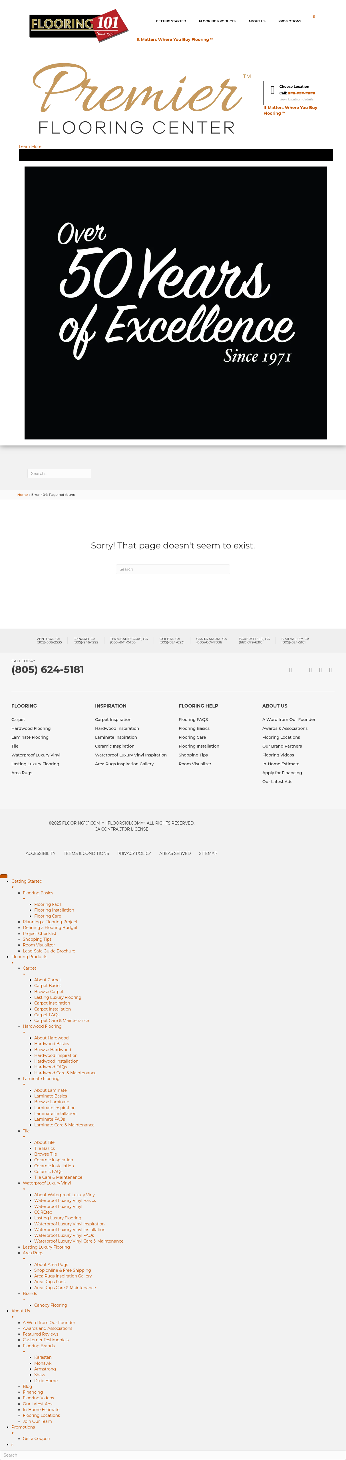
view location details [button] (296, 99)
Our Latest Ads (277, 781)
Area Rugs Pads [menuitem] (50, 1281)
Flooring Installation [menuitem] (54, 910)
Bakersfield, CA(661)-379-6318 (254, 640)
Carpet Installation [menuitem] (52, 1009)
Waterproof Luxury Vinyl (36, 755)
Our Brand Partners (282, 746)
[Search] (173, 569)
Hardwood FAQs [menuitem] (50, 1066)
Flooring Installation (199, 746)
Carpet (18, 719)
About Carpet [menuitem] (47, 979)
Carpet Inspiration (113, 719)
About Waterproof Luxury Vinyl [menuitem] (65, 1194)
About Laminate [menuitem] (50, 1090)
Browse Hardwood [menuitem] (52, 1049)
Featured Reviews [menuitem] (40, 1334)
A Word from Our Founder (288, 719)
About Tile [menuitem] (44, 1142)
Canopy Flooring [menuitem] (50, 1305)
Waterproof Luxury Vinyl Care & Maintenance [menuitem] (79, 1241)
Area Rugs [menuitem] (184, 1256)
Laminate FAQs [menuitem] (49, 1119)
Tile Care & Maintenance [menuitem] (58, 1177)
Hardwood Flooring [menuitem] (184, 1029)
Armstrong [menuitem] (45, 1369)
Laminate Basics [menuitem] (50, 1096)
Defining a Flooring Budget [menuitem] (50, 927)
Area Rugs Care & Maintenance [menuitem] (65, 1287)
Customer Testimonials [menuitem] (46, 1339)
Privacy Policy (134, 853)
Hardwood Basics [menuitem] (51, 1043)
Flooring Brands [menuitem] (184, 1349)
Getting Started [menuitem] (178, 884)
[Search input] (59, 473)
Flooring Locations (281, 737)
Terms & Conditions (86, 853)
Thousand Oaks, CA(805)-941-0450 (129, 640)
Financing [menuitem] (33, 1392)
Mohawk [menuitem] (42, 1363)
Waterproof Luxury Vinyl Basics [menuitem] (65, 1200)
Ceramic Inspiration (114, 746)
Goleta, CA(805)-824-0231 (172, 640)
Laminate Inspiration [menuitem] (55, 1107)
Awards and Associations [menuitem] (47, 1328)
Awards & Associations (284, 728)
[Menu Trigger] (3, 876)
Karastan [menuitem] (43, 1357)
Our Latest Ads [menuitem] (37, 1403)
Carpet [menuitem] (184, 971)
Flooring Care (192, 737)
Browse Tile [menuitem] (45, 1154)
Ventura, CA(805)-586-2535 (49, 640)
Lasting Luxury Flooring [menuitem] (57, 997)
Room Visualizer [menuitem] (39, 945)
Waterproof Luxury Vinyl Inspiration (131, 755)
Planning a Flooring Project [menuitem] (50, 921)
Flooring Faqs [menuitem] (47, 904)
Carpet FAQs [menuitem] (46, 1014)
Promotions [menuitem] (178, 1430)
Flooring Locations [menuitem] (41, 1415)
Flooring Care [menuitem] (47, 916)
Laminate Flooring (30, 737)
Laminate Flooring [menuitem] (184, 1081)
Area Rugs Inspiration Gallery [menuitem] (63, 1276)
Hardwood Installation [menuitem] (56, 1061)
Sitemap (208, 853)
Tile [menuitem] (184, 1134)
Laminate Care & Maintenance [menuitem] (64, 1125)
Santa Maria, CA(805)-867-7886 (211, 640)
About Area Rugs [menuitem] (51, 1264)
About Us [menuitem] (178, 1314)
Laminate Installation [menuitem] (55, 1113)
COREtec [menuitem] (43, 1212)
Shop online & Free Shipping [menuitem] (62, 1270)
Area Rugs (21, 772)
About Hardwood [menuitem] (51, 1038)
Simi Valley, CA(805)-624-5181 (295, 640)
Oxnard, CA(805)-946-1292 (85, 640)
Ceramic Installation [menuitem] (54, 1165)
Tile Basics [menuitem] (44, 1148)
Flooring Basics (194, 728)
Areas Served (175, 853)
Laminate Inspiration (116, 737)
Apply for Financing (282, 772)
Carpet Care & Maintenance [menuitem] (61, 1020)
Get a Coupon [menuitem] (36, 1438)
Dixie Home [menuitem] (46, 1380)
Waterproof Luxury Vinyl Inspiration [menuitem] (69, 1224)
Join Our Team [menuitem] (37, 1421)
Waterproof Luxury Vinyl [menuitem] (184, 1186)
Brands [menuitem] (184, 1296)
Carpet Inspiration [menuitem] (52, 1003)
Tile (15, 746)
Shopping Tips (193, 755)
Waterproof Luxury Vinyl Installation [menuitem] (70, 1229)
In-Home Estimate (280, 763)
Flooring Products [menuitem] (178, 960)
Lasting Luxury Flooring (35, 763)
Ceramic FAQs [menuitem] (48, 1171)
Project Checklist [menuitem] (40, 933)
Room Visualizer (195, 763)
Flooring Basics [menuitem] (184, 896)
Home (22, 494)
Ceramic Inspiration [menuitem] (53, 1159)
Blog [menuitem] (27, 1386)
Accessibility (40, 853)
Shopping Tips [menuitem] (37, 939)
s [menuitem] (12, 1444)
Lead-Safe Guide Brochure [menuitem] (49, 951)
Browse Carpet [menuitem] (49, 991)
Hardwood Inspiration (117, 728)
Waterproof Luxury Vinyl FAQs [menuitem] (64, 1235)
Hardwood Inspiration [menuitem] (56, 1055)
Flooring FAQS (193, 719)
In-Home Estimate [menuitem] (41, 1409)
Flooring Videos (278, 755)
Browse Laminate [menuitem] (51, 1101)
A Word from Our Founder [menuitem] (49, 1322)
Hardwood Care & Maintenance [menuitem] (65, 1072)
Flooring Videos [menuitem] (38, 1397)
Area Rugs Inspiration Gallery (124, 763)
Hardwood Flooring (31, 728)
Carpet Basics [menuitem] (47, 985)
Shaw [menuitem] (39, 1374)
